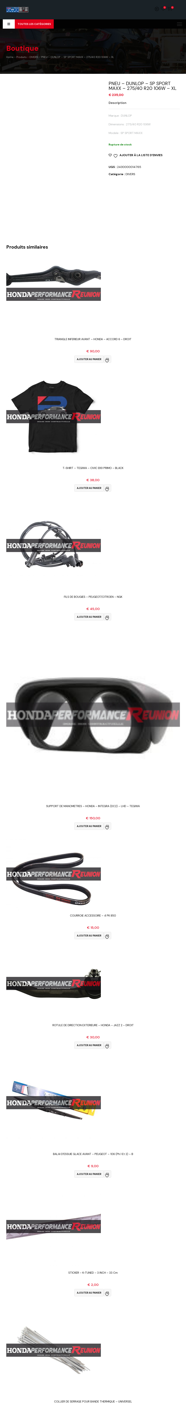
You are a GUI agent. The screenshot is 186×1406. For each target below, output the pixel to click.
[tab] (120, 103)
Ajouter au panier (89, 359)
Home (9, 57)
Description (117, 103)
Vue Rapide (93, 343)
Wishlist (163, 9)
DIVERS (130, 174)
